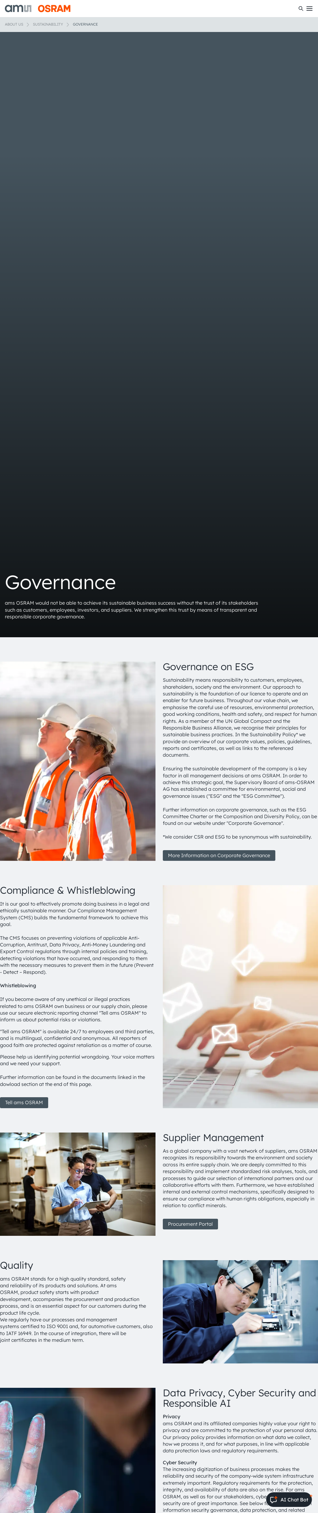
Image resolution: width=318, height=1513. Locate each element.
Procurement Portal (190, 1224)
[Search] (301, 8)
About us (14, 24)
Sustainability (48, 24)
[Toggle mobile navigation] (309, 8)
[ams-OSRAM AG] (37, 8)
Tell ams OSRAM (24, 1102)
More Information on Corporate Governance (219, 855)
